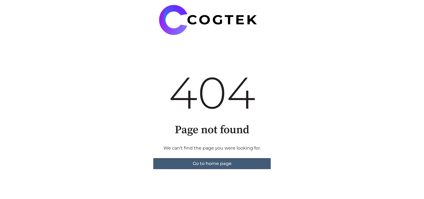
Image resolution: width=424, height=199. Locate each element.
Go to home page (212, 163)
